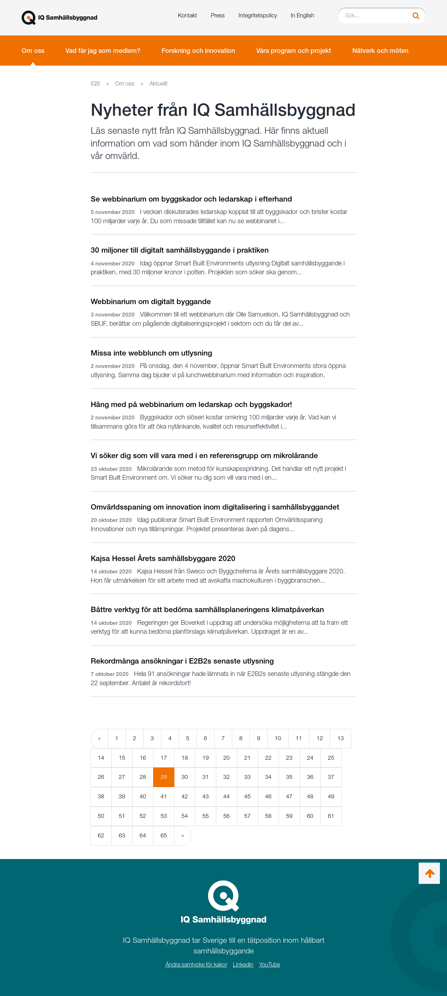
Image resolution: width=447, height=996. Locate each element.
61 (331, 816)
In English (302, 15)
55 (205, 816)
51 (122, 816)
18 (184, 757)
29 (167, 780)
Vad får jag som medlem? (103, 50)
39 (122, 796)
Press (218, 15)
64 (143, 835)
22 (268, 757)
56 (226, 816)
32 (226, 777)
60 (310, 816)
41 (164, 796)
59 (289, 816)
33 (247, 777)
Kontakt (187, 15)
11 (299, 738)
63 (122, 835)
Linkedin (243, 964)
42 (184, 796)
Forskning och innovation (198, 50)
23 (289, 757)
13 (340, 738)
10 (278, 738)
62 (101, 835)
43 (205, 796)
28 (143, 777)
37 (331, 777)
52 (143, 816)
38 (101, 796)
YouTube (269, 964)
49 (331, 796)
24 (310, 757)
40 (143, 796)
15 (122, 757)
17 (164, 757)
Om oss (33, 50)
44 (226, 796)
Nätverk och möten (380, 50)
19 (205, 757)
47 (289, 796)
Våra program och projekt (293, 50)
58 (268, 816)
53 (164, 816)
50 (101, 816)
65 (164, 835)
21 (247, 757)
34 (268, 777)
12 (320, 738)
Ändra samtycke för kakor (196, 964)
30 (184, 777)
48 (310, 796)
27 (122, 777)
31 (205, 777)
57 (247, 816)
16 (143, 757)
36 (310, 777)
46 (268, 796)
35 (289, 777)
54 (184, 816)
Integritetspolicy (258, 15)
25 (331, 757)
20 (226, 757)
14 (101, 757)
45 (247, 796)
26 (101, 777)
